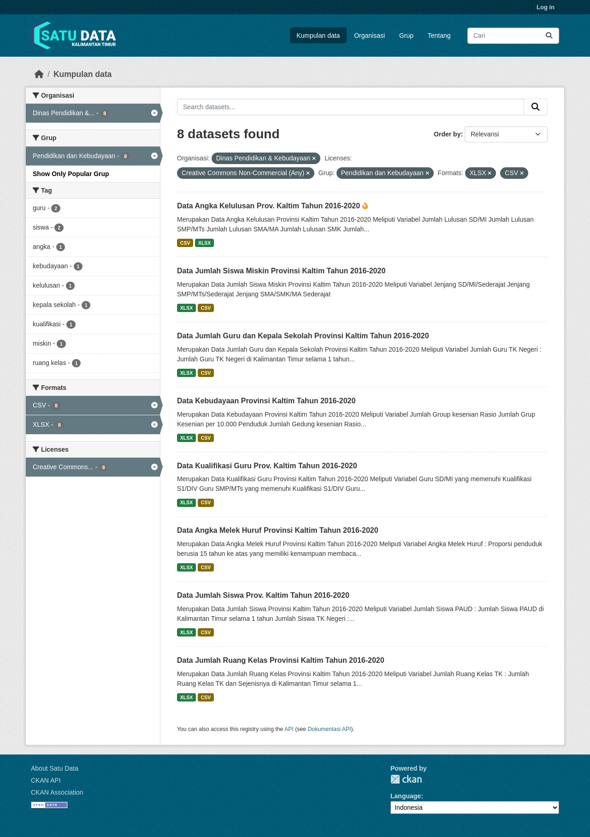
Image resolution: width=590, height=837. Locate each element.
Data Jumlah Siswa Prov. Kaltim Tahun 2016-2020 (263, 595)
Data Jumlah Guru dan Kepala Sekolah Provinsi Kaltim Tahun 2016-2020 (303, 336)
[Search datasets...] (513, 36)
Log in (546, 7)
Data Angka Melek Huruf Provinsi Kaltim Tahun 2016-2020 (277, 530)
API (289, 729)
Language (405, 796)
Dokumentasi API (329, 729)
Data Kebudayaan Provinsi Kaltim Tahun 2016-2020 (266, 401)
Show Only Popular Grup (71, 173)
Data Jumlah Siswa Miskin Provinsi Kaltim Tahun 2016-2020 (281, 271)
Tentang (439, 35)
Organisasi (369, 35)
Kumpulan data (318, 35)
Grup (406, 35)
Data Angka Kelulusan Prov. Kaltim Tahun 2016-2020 (269, 206)
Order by (447, 134)
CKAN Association (57, 792)
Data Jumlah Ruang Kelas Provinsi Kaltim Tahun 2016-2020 (280, 660)
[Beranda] (39, 74)
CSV (185, 243)
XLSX (204, 243)
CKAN (406, 779)
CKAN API (46, 780)
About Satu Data (54, 768)
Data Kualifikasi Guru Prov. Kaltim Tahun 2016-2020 (267, 466)
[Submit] (549, 36)
